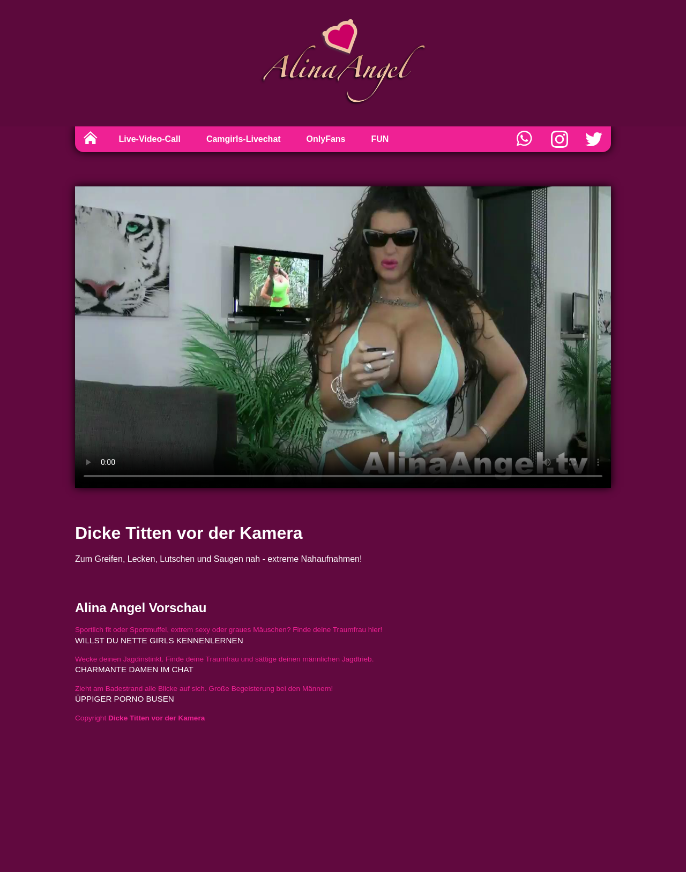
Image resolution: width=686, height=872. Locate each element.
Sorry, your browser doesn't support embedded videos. (343, 337)
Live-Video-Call (150, 139)
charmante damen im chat (134, 669)
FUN (380, 139)
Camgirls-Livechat (243, 139)
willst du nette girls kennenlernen (159, 640)
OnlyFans (326, 139)
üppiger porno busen (124, 698)
